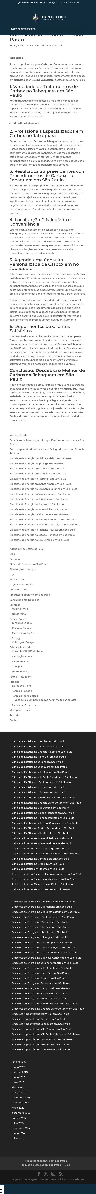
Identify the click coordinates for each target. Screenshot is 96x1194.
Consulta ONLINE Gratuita (27, 651)
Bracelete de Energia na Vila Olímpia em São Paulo (39, 539)
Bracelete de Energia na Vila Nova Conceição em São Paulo (44, 524)
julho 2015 (18, 1123)
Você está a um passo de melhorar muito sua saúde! (45, 699)
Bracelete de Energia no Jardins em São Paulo (37, 504)
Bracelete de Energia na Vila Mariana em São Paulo (40, 494)
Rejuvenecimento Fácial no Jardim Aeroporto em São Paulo (47, 874)
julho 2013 (18, 1138)
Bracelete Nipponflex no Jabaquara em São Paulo (41, 1024)
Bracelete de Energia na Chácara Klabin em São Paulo (41, 458)
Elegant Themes (38, 1179)
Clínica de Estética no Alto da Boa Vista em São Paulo (43, 797)
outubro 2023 (20, 1072)
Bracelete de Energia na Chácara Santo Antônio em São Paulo (48, 1008)
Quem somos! (20, 608)
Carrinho (15, 559)
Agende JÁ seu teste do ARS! (27, 548)
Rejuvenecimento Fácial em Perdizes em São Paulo (42, 843)
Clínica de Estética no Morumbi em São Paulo (39, 787)
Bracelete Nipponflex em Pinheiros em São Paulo (41, 1049)
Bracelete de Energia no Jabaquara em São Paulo (39, 499)
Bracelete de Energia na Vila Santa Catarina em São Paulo (43, 488)
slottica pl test (18, 435)
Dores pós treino (22, 685)
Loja (12, 574)
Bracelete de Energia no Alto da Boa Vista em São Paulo (45, 1003)
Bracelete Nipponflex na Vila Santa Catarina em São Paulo (46, 1034)
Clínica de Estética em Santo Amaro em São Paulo (41, 782)
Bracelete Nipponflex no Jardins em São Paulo (39, 1019)
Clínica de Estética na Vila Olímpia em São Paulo (40, 807)
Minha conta (17, 579)
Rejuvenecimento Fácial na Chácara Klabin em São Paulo (45, 853)
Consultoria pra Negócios (24, 599)
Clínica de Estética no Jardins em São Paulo (37, 761)
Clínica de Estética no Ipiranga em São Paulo (38, 746)
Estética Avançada (20, 647)
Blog (12, 553)
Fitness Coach (18, 619)
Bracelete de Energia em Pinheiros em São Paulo (38, 473)
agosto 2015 (19, 1118)
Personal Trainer (21, 628)
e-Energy (15, 638)
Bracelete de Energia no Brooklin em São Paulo (40, 993)
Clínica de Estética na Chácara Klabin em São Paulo (42, 751)
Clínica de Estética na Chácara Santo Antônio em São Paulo (47, 802)
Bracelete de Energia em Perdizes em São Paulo (38, 468)
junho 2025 (18, 1067)
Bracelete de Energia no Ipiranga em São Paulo (37, 463)
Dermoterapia (20, 661)
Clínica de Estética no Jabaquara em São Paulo (39, 766)
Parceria (14, 715)
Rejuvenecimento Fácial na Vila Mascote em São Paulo (44, 879)
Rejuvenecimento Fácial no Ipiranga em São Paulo (41, 848)
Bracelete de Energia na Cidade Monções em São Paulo (42, 534)
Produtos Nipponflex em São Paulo (30, 594)
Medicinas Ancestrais (24, 705)
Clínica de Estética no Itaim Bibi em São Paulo (39, 756)
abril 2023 (17, 1087)
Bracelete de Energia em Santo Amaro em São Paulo (41, 483)
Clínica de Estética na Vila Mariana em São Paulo (40, 772)
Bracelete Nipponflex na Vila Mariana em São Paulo (42, 1029)
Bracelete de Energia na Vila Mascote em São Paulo (40, 514)
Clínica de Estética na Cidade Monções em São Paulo (43, 812)
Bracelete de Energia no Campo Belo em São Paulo (42, 988)
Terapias (14, 681)
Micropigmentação (21, 710)
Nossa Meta (19, 613)
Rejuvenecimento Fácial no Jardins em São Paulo (41, 889)
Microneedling (20, 671)
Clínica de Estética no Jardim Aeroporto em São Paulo (43, 828)
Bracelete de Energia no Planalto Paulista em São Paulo (42, 529)
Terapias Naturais (22, 690)
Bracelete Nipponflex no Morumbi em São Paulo (40, 1044)
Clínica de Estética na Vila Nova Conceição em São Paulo (45, 823)
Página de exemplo (21, 584)
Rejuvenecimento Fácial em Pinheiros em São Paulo (42, 838)
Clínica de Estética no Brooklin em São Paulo (38, 863)
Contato (14, 720)
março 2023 (19, 1092)
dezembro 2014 (21, 1128)
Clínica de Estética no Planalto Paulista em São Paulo (43, 817)
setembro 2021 (20, 1102)
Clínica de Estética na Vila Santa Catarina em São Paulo (44, 777)
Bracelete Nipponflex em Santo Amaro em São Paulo (43, 1039)
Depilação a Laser (22, 656)
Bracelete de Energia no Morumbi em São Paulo (38, 478)
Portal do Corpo (19, 589)
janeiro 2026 (19, 1061)
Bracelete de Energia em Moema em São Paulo (39, 998)
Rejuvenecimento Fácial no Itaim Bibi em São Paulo (42, 884)
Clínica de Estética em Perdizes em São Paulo (38, 741)
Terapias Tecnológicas (25, 695)
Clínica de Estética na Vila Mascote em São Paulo (40, 833)
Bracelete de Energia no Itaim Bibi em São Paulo (38, 509)
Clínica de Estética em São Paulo (44, 45)
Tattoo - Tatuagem (20, 676)
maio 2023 (18, 1082)
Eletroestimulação (23, 633)
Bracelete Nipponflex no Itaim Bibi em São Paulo (40, 1013)
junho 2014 (18, 1133)
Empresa (15, 604)
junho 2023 (18, 1077)
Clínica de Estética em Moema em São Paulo (38, 868)
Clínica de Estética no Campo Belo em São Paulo (40, 858)
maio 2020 (18, 1107)
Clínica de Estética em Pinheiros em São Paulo (39, 792)
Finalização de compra (23, 569)
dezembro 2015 (21, 1112)
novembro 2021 (21, 1097)
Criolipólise (18, 666)
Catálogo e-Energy (23, 642)
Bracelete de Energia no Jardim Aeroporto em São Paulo (43, 519)
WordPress (77, 1179)
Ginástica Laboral (22, 622)
